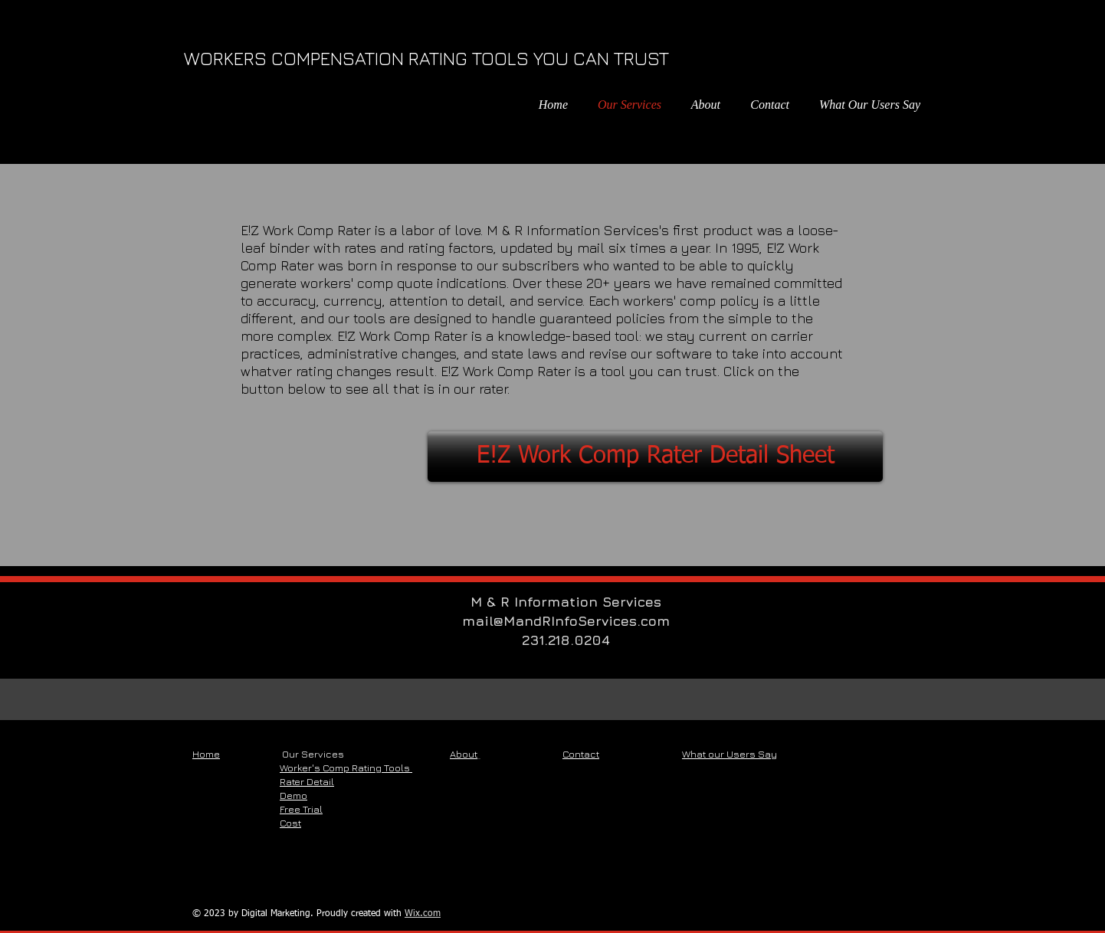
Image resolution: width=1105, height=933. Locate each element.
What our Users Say (729, 754)
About (463, 754)
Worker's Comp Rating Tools (346, 767)
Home (206, 754)
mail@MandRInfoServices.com (566, 621)
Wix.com (423, 913)
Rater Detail (307, 781)
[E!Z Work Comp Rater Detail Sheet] (655, 456)
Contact (580, 754)
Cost (290, 823)
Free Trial (301, 809)
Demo (293, 795)
